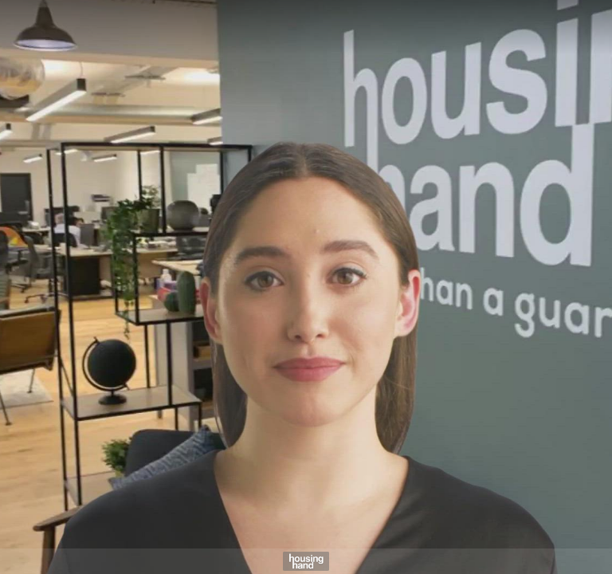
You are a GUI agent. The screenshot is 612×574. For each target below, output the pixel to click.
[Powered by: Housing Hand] (306, 561)
